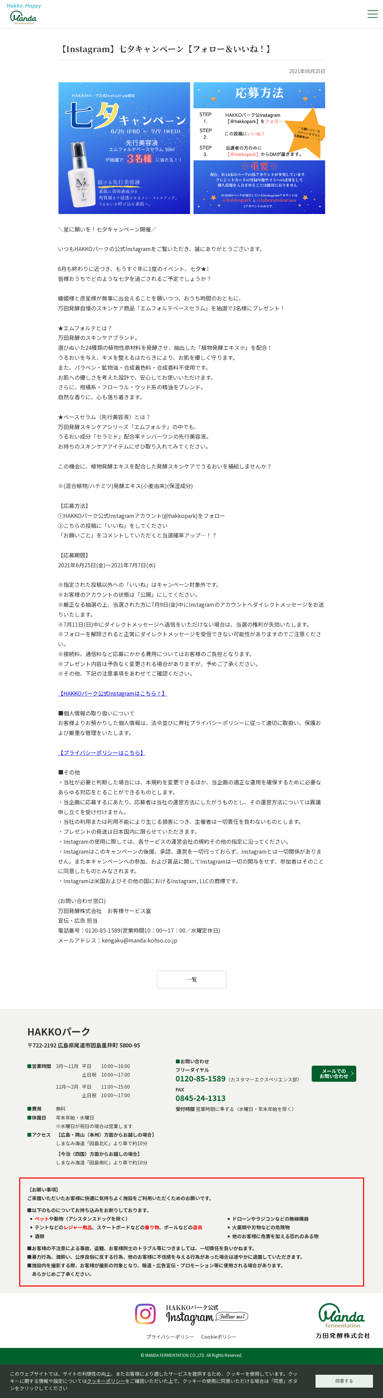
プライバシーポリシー (170, 1336)
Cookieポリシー (219, 1336)
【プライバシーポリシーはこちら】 (102, 752)
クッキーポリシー (106, 1379)
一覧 (191, 979)
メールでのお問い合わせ (334, 1073)
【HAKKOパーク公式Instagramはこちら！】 (112, 693)
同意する (344, 1379)
